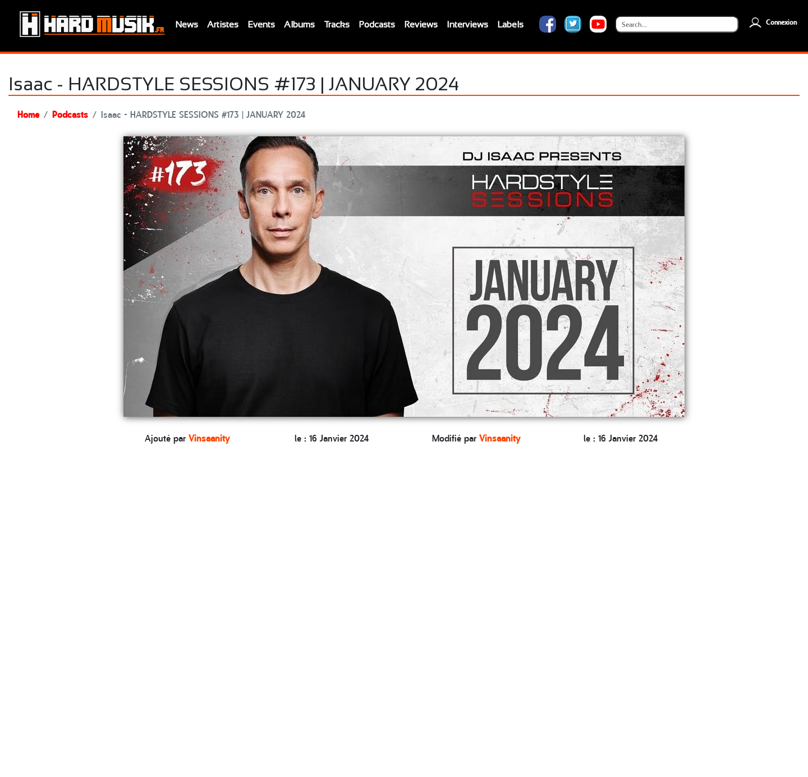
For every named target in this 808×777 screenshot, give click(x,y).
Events (261, 24)
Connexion (772, 22)
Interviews (467, 24)
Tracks (337, 24)
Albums (299, 24)
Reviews (421, 24)
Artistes (222, 24)
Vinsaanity (209, 437)
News (186, 24)
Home (28, 114)
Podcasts (377, 24)
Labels (510, 24)
